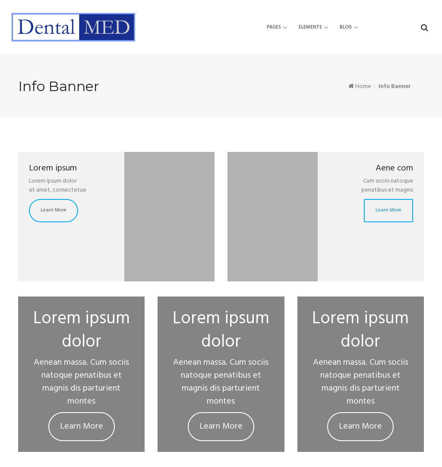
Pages (274, 27)
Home (363, 87)
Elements (310, 27)
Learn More (53, 210)
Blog (346, 27)
